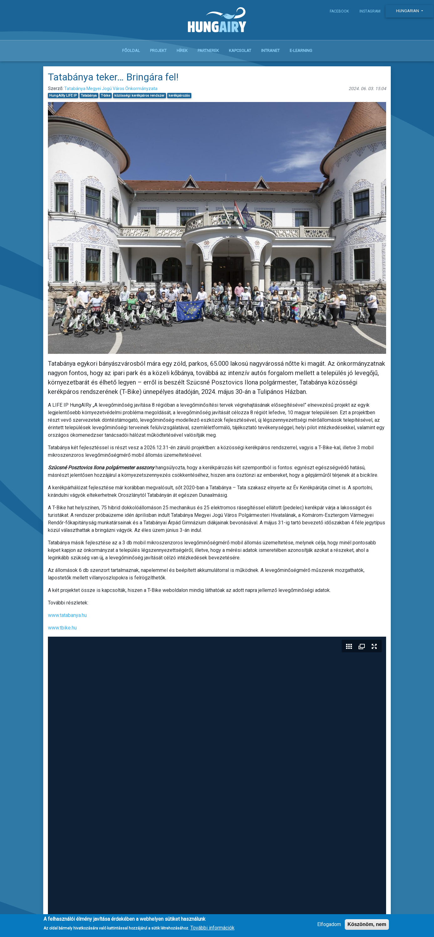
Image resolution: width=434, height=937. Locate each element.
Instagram (369, 11)
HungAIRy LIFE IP (63, 96)
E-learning (301, 50)
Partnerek (208, 50)
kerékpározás (179, 96)
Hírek (182, 50)
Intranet (270, 50)
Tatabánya (89, 96)
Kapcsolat (240, 50)
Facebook (339, 11)
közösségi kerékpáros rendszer (139, 96)
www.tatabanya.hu (67, 615)
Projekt (158, 50)
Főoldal (131, 50)
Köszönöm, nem (367, 924)
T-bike (105, 96)
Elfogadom (329, 924)
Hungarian (408, 10)
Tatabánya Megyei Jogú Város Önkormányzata (111, 88)
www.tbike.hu (62, 628)
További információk (212, 928)
